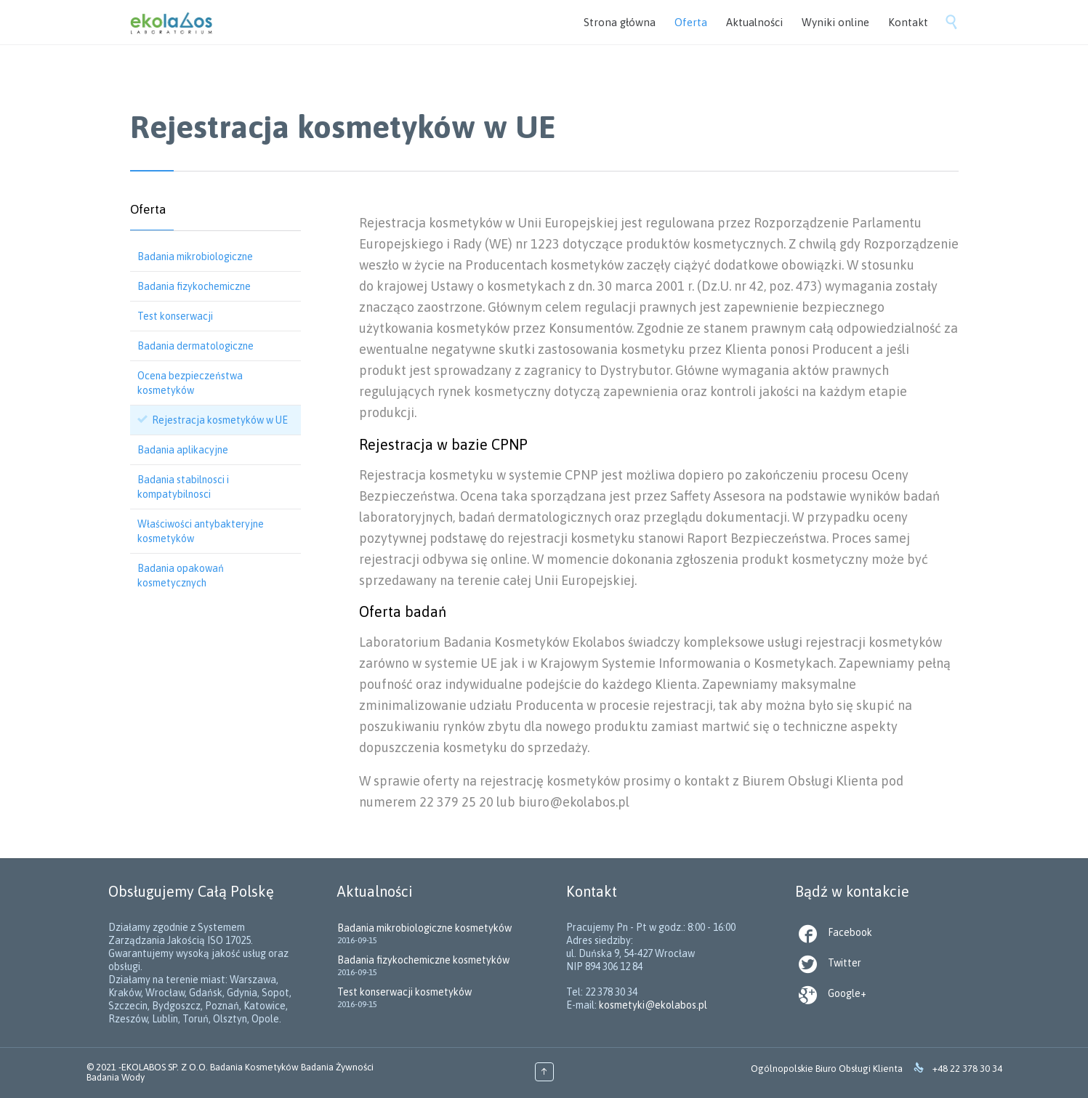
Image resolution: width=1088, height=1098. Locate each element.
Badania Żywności (337, 1067)
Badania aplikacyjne (182, 450)
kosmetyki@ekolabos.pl (653, 1005)
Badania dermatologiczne (195, 346)
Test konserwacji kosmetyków (404, 992)
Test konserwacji (175, 316)
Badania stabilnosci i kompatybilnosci (183, 487)
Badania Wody (115, 1077)
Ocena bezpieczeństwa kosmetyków (190, 383)
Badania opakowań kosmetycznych (180, 575)
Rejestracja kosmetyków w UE (220, 420)
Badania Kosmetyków (254, 1067)
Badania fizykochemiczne (194, 286)
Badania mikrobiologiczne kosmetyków (424, 928)
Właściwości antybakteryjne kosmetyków (200, 531)
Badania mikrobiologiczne (195, 256)
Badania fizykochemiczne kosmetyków (423, 960)
